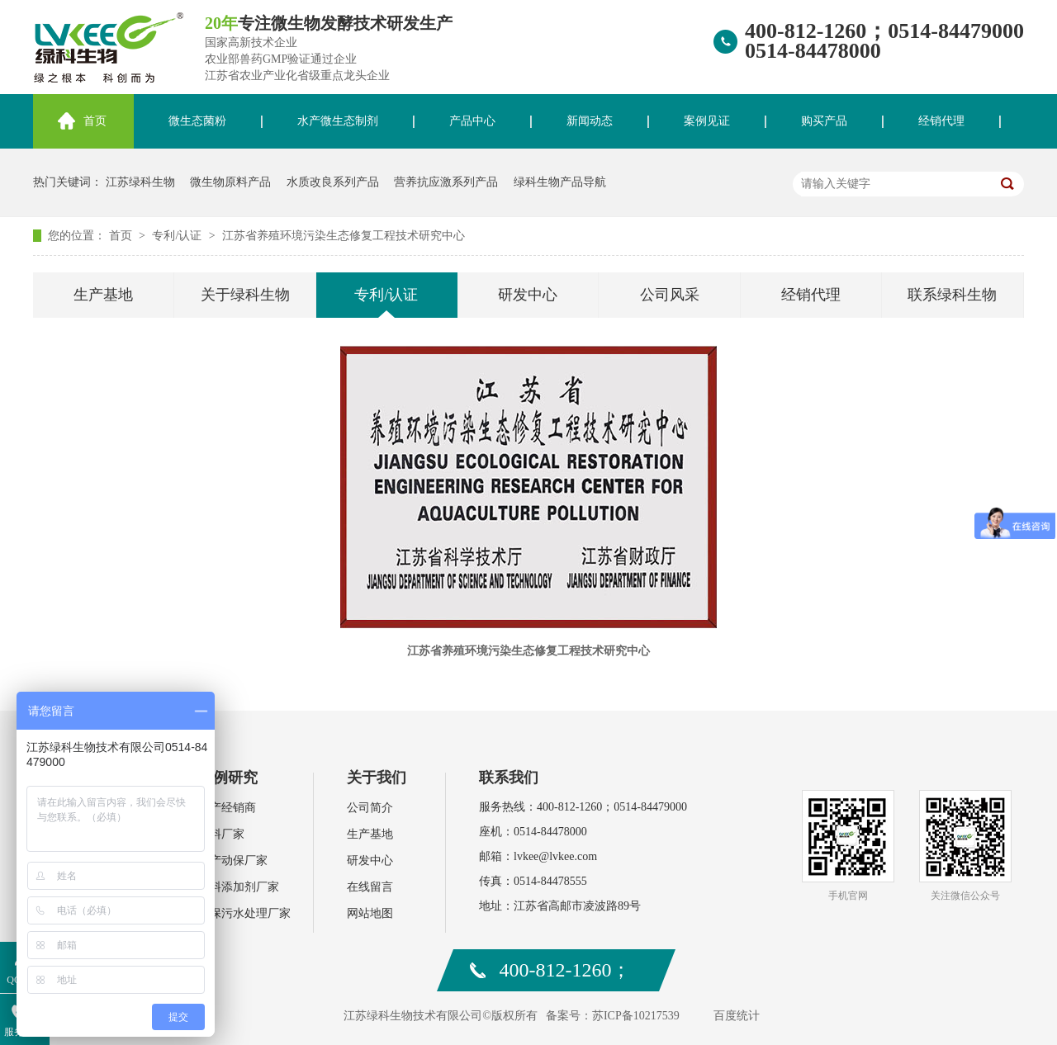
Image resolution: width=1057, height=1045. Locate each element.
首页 (95, 121)
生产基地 (103, 294)
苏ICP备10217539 (636, 1016)
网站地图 (370, 913)
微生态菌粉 (197, 121)
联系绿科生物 (952, 294)
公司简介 (370, 807)
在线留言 (370, 887)
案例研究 (228, 777)
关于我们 (376, 777)
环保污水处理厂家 (244, 913)
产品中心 (472, 121)
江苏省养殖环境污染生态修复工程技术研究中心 (343, 235)
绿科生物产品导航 (560, 182)
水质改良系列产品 (333, 182)
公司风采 (669, 294)
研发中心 (527, 294)
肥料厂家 (221, 834)
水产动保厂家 (233, 860)
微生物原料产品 (230, 182)
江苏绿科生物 (140, 182)
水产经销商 (227, 807)
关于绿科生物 (245, 294)
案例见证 (707, 121)
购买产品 (824, 121)
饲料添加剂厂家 (238, 887)
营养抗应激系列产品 (446, 182)
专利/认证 (178, 235)
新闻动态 (589, 121)
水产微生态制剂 (337, 121)
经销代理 (941, 121)
